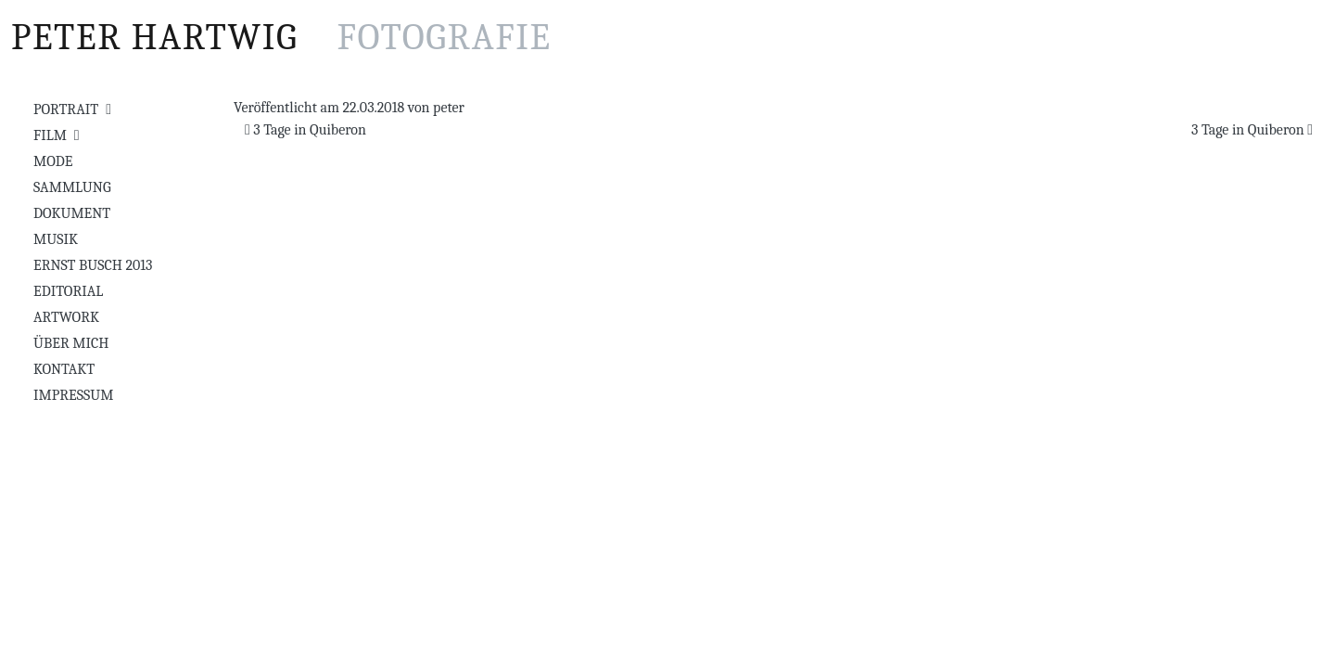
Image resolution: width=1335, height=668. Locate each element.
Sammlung (72, 187)
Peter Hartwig (281, 37)
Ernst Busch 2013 (92, 265)
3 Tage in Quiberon (305, 130)
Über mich (70, 343)
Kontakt (64, 369)
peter (448, 107)
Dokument (71, 213)
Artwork (66, 317)
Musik (55, 239)
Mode (52, 161)
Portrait (65, 109)
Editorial (68, 291)
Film (50, 135)
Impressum (73, 395)
